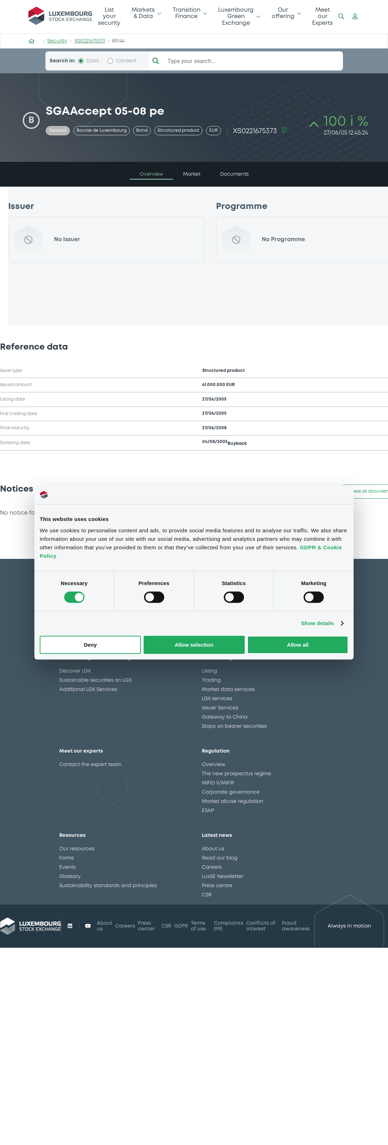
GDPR (181, 926)
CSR (207, 895)
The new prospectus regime (236, 774)
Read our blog (219, 858)
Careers (212, 867)
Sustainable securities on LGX (95, 680)
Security (57, 41)
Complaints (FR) (228, 926)
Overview (213, 765)
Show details (317, 623)
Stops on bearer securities (234, 726)
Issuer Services (220, 708)
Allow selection (193, 645)
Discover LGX (75, 671)
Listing (209, 671)
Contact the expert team (90, 765)
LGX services (217, 699)
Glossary (70, 876)
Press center (146, 926)
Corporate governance (231, 792)
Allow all (298, 645)
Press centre (217, 886)
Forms (66, 858)
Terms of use (198, 926)
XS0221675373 (89, 41)
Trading (211, 680)
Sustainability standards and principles (108, 886)
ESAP (208, 811)
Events (67, 867)
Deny (90, 645)
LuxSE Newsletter (222, 876)
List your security (109, 16)
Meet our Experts (322, 16)
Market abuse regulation (232, 801)
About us (213, 849)
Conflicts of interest (260, 926)
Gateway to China (225, 717)
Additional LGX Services (88, 689)
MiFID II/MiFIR (218, 783)
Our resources (76, 849)
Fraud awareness (296, 926)
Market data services (228, 689)
